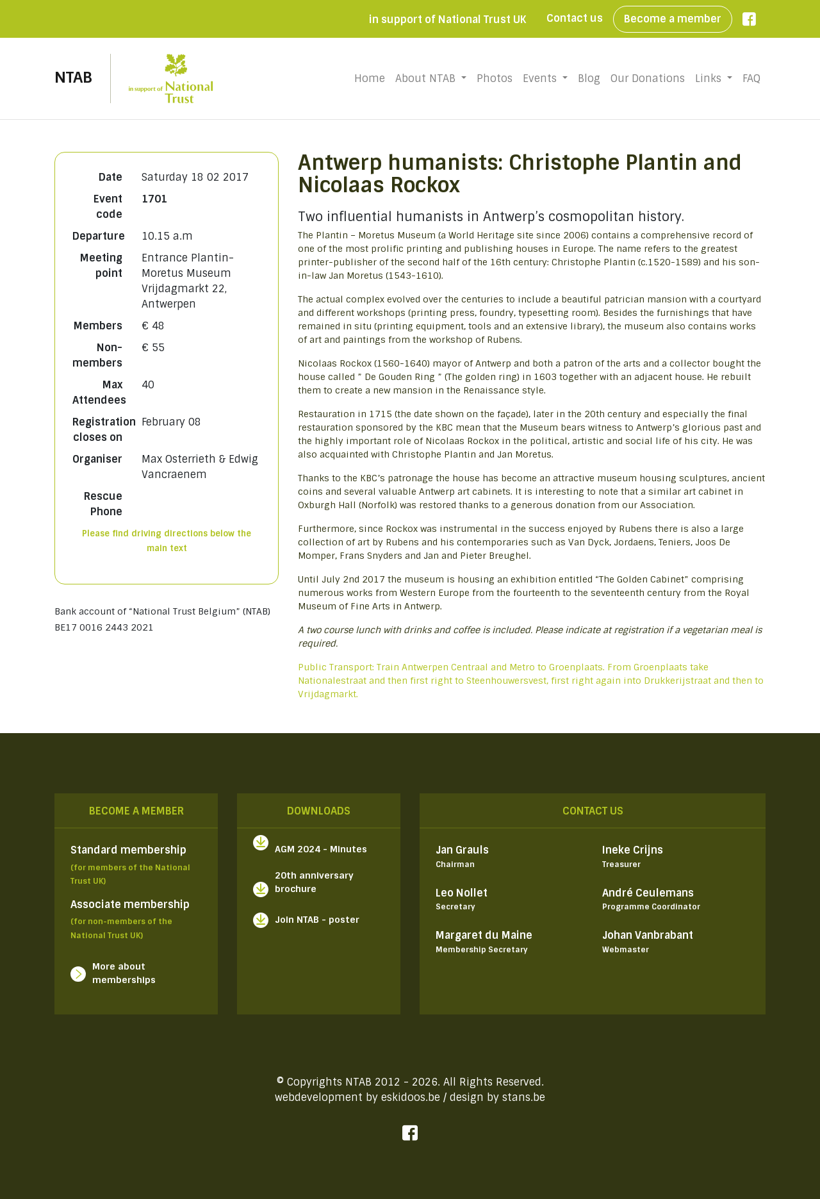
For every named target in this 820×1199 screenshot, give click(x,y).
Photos (494, 78)
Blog (589, 78)
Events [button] (541, 78)
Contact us (574, 18)
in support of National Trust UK (447, 19)
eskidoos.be (410, 1097)
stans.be (523, 1097)
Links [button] (710, 78)
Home (372, 78)
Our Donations (648, 78)
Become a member (672, 19)
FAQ (751, 78)
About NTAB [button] (427, 78)
